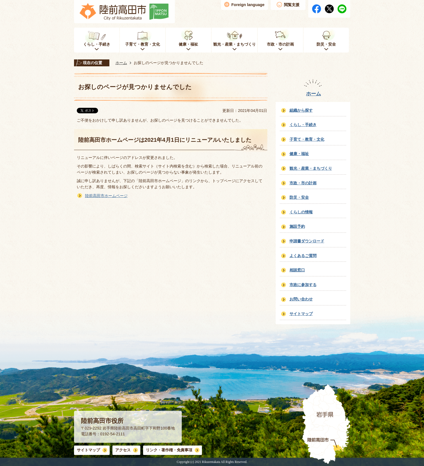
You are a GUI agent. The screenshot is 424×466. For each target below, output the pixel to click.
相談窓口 (297, 270)
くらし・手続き (303, 124)
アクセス (123, 450)
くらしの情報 (301, 212)
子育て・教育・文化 (306, 139)
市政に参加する (303, 284)
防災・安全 (299, 197)
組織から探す (301, 110)
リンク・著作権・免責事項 (169, 450)
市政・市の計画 (303, 183)
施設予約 (297, 226)
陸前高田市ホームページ (106, 195)
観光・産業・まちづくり (310, 168)
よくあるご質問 (303, 255)
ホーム (121, 63)
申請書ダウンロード (306, 241)
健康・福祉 (299, 153)
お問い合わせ (301, 299)
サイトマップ (301, 313)
